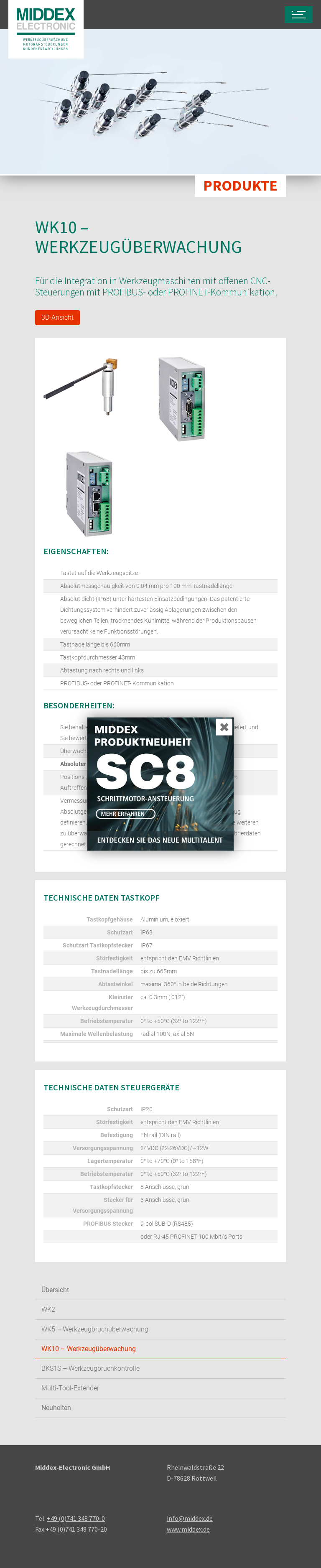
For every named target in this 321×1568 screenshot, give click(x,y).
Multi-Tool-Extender (70, 1388)
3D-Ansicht (57, 317)
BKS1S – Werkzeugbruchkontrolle (90, 1368)
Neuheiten (56, 1408)
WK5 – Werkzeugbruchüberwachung (94, 1329)
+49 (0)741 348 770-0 (76, 1518)
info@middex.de (190, 1518)
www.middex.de (188, 1529)
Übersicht (55, 1290)
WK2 (48, 1309)
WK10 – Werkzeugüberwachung (88, 1349)
